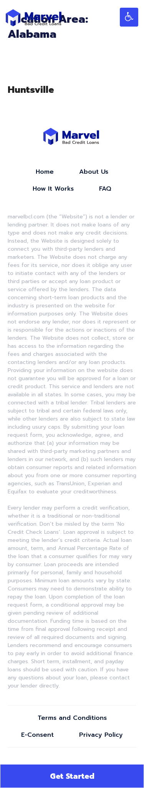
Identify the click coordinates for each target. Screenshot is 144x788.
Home (45, 171)
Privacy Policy (101, 734)
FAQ (105, 188)
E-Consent (37, 734)
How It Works (53, 188)
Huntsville (31, 90)
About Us (93, 171)
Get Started (72, 776)
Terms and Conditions (72, 718)
